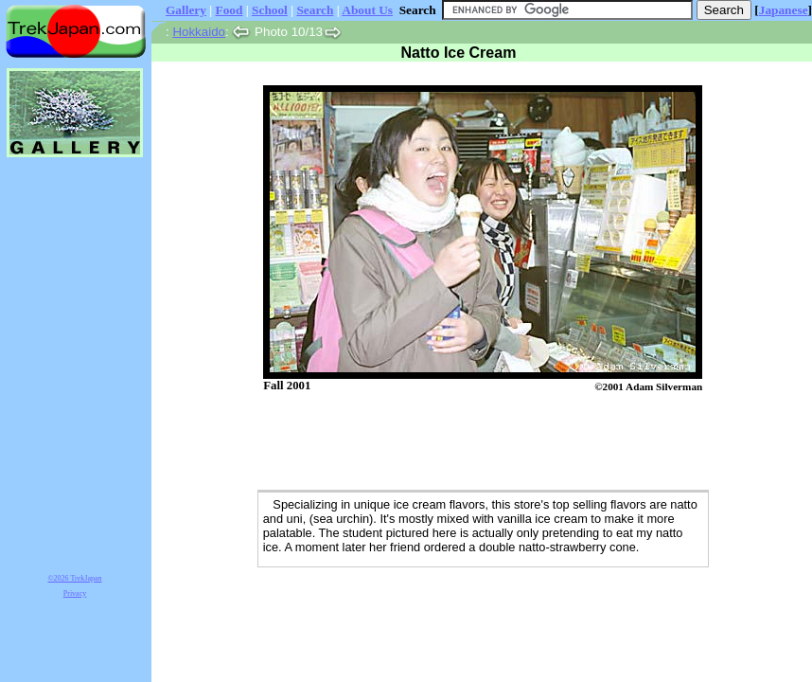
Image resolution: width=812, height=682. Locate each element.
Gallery (186, 10)
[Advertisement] (462, 442)
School (270, 10)
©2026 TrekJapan (75, 578)
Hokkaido (198, 32)
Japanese (783, 10)
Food (229, 10)
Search (314, 10)
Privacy (74, 593)
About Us (367, 10)
